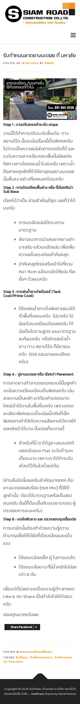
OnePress (37, 694)
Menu (73, 35)
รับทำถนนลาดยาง (41, 657)
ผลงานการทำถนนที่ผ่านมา (36, 652)
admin (49, 63)
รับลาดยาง (16, 662)
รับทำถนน (22, 657)
